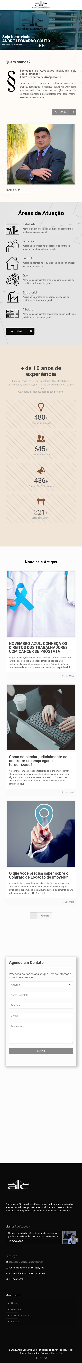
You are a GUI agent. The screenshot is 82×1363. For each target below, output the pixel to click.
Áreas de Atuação (20, 1315)
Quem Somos (18, 1309)
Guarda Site (56, 1353)
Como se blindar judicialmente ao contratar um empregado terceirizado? (38, 761)
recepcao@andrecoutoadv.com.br (26, 1262)
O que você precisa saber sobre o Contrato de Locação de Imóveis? (38, 875)
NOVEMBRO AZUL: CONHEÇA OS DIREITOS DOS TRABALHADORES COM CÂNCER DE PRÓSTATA (38, 647)
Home (14, 1303)
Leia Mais (69, 676)
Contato (15, 1321)
